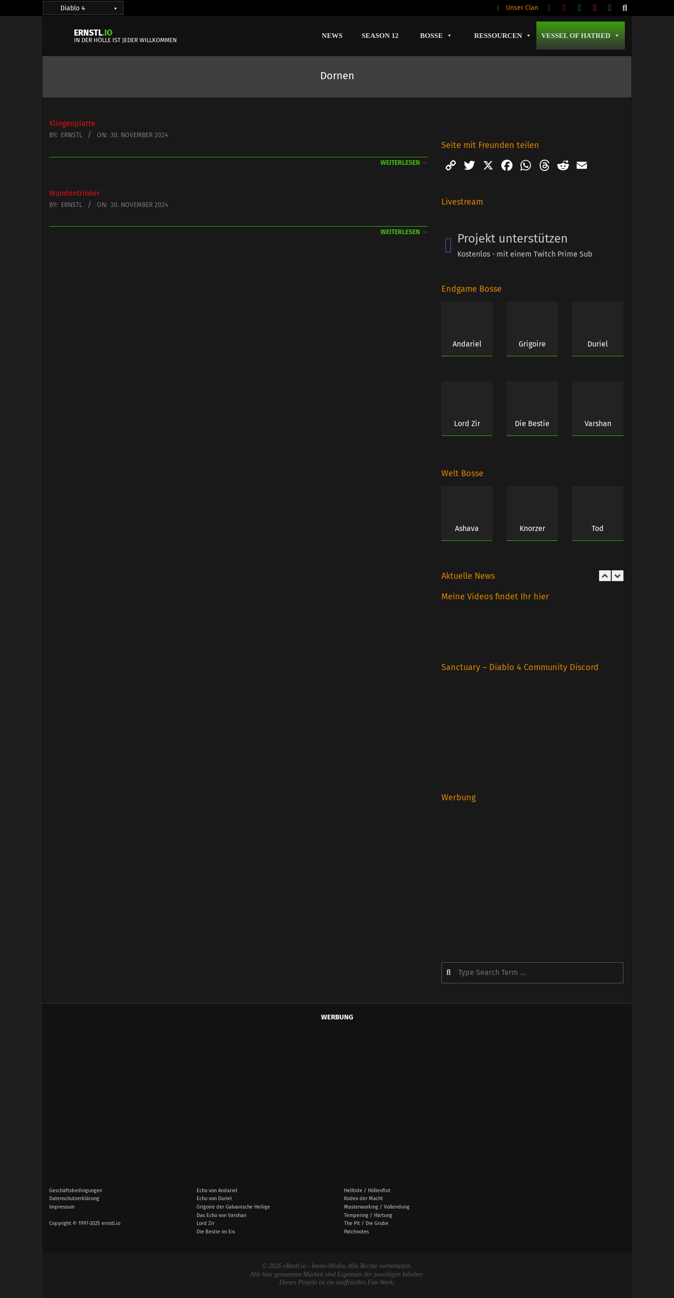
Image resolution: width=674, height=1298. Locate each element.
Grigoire (532, 343)
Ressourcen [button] (503, 36)
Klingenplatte (72, 123)
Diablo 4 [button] (89, 8)
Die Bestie (532, 423)
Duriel (597, 343)
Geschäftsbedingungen (75, 1190)
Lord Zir (467, 423)
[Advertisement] (532, 875)
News (332, 35)
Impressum (61, 1207)
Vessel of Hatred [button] (580, 36)
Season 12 (380, 35)
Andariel (467, 343)
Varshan (598, 423)
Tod (598, 528)
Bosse (436, 36)
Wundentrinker (74, 193)
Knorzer (532, 528)
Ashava (467, 528)
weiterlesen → (404, 163)
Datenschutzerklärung (74, 1198)
